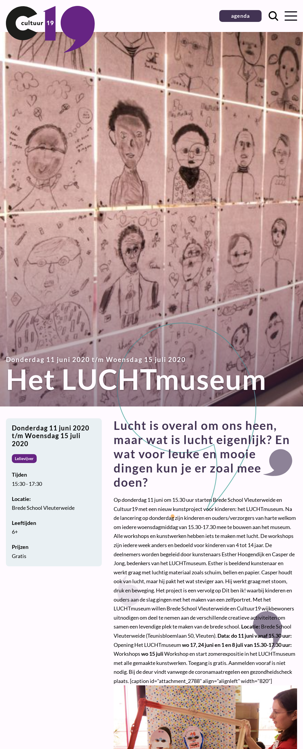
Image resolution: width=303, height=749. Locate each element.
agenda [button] (240, 15)
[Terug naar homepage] (50, 50)
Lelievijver (24, 458)
